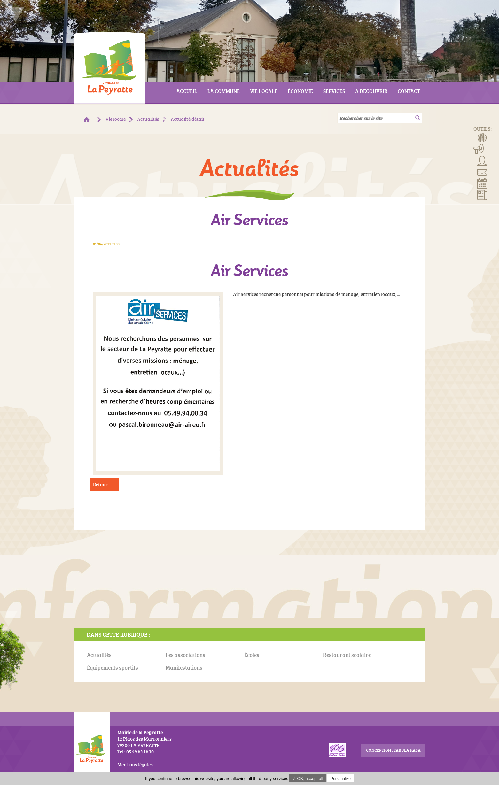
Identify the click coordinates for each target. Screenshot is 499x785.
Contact (482, 171)
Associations (482, 160)
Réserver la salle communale (482, 183)
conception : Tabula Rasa (393, 750)
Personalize (341, 778)
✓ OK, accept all (307, 778)
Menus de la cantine (482, 137)
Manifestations (478, 148)
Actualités (482, 194)
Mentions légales (135, 764)
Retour (100, 484)
